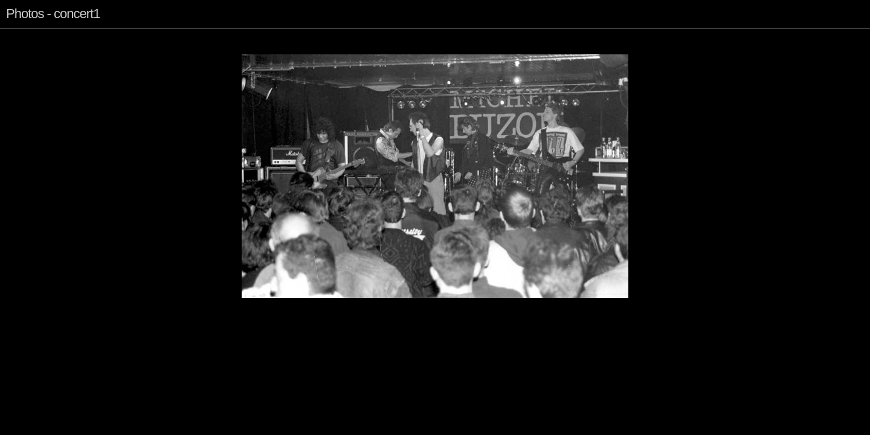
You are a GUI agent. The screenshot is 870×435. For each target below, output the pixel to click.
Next (74, 38)
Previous (22, 38)
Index (51, 38)
